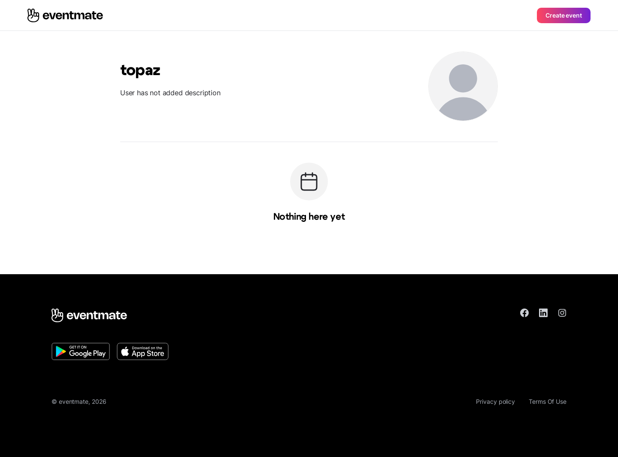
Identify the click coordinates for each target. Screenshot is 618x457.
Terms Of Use (547, 401)
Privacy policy (495, 401)
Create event (563, 15)
